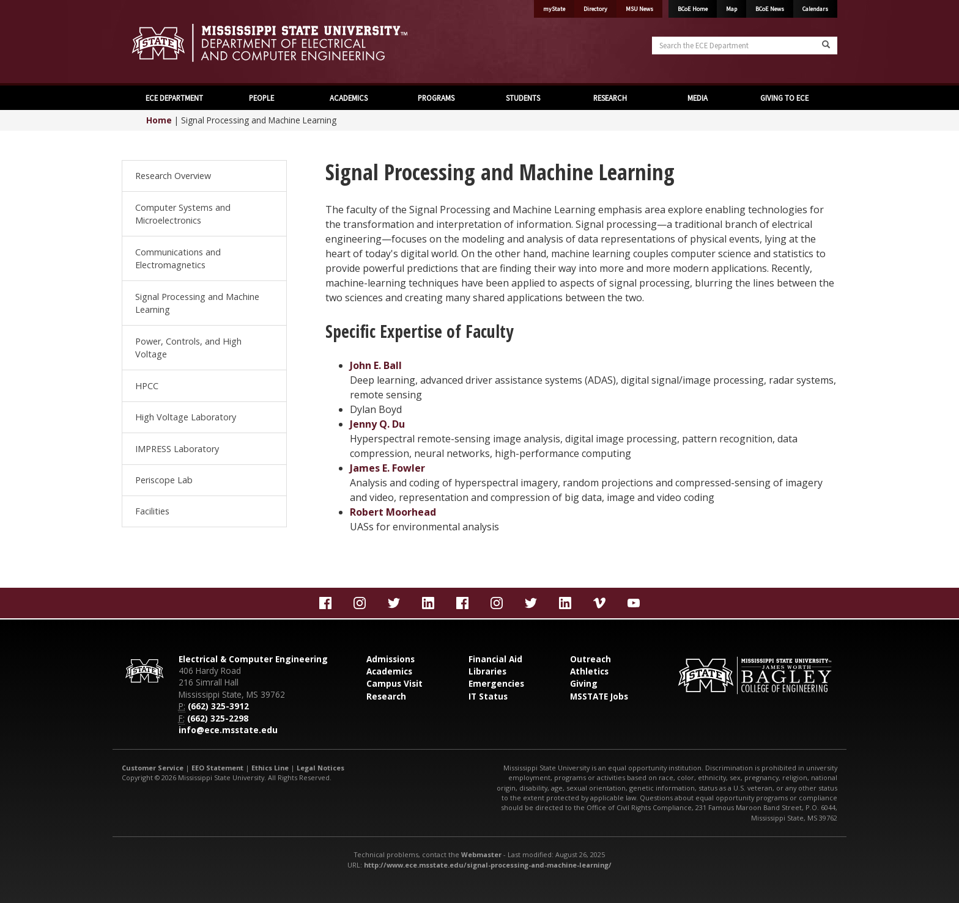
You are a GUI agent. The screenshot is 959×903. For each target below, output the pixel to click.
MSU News (639, 9)
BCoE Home (693, 9)
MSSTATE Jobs (599, 696)
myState (554, 9)
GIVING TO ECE (784, 98)
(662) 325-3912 (218, 706)
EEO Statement (217, 767)
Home (159, 120)
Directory (595, 9)
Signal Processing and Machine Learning (197, 303)
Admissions (390, 659)
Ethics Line (270, 767)
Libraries (487, 671)
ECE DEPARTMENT (174, 98)
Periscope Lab (164, 480)
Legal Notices (320, 767)
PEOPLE (261, 98)
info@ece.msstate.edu (228, 730)
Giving (584, 683)
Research (386, 696)
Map (731, 9)
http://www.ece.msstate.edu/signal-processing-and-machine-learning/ (488, 864)
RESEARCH (610, 98)
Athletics (589, 671)
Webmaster (481, 854)
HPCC (146, 386)
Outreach (590, 659)
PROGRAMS (436, 98)
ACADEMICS (349, 98)
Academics (389, 671)
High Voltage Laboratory (185, 417)
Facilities (152, 511)
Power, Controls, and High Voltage (188, 347)
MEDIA (697, 98)
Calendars (815, 9)
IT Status (488, 696)
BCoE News (769, 9)
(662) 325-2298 (217, 718)
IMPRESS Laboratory (177, 449)
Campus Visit (394, 683)
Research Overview (173, 175)
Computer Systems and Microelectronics (183, 214)
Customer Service (152, 767)
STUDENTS (523, 98)
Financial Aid (495, 659)
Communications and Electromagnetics (178, 258)
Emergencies (496, 683)
